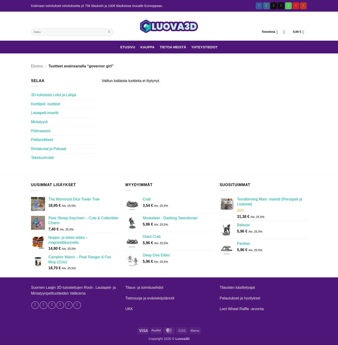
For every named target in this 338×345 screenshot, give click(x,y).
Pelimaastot (41, 131)
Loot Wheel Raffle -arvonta (242, 309)
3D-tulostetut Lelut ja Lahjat (53, 95)
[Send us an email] (281, 5)
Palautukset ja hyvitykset (240, 298)
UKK (129, 309)
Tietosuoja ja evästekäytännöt (149, 298)
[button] (285, 32)
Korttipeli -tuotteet (45, 104)
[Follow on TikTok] (273, 5)
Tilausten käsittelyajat (237, 287)
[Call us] (288, 5)
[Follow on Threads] (52, 305)
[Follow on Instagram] (266, 5)
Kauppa (147, 47)
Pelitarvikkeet (42, 140)
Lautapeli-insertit (44, 113)
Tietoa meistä (173, 47)
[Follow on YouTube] (303, 5)
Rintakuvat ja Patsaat (48, 149)
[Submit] (109, 32)
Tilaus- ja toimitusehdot (144, 287)
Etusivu (127, 47)
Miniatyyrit (39, 122)
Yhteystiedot (204, 47)
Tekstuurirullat (42, 158)
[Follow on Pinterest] (296, 5)
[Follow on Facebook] (259, 5)
